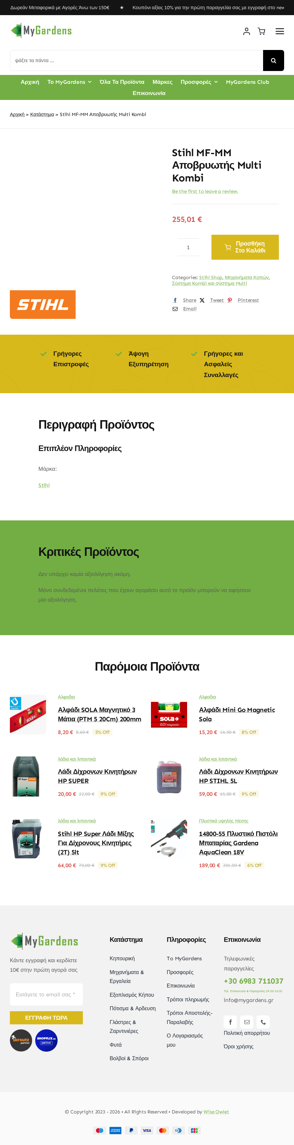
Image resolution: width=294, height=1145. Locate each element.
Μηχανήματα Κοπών (247, 277)
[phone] (263, 1022)
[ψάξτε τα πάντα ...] (136, 60)
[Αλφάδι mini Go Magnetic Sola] (169, 699)
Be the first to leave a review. (205, 191)
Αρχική (17, 114)
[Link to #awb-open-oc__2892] (280, 31)
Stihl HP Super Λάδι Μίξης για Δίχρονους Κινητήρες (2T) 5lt (96, 843)
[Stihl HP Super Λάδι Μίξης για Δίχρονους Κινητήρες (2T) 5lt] (28, 823)
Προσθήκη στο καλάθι (245, 247)
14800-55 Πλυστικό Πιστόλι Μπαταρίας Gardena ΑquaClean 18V (238, 843)
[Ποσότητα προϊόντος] (188, 247)
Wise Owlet (216, 1112)
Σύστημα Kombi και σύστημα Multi (209, 283)
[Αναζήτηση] (273, 60)
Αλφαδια (66, 697)
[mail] (246, 1022)
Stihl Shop (210, 277)
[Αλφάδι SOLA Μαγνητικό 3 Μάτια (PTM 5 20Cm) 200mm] (28, 699)
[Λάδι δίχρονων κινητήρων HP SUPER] (28, 761)
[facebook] (230, 1022)
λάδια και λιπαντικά (77, 759)
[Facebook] (182, 300)
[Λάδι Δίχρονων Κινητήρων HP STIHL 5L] (169, 761)
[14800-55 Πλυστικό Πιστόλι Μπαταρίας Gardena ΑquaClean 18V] (169, 823)
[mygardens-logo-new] (41, 24)
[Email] (183, 309)
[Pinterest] (241, 300)
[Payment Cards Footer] (147, 1129)
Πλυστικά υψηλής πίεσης (223, 821)
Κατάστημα (42, 114)
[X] (210, 300)
